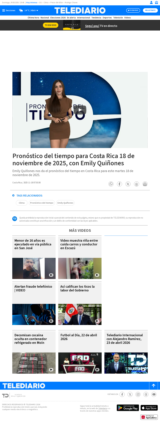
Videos (127, 17)
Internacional (83, 17)
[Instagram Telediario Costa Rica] (138, 394)
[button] (111, 184)
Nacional (45, 17)
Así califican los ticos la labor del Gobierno (77, 288)
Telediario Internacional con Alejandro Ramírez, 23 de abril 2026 (125, 339)
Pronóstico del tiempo (41, 203)
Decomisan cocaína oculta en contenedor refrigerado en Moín (30, 339)
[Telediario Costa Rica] (80, 10)
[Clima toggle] (28, 10)
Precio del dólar (56, 2)
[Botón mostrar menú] (9, 10)
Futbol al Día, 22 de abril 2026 (79, 337)
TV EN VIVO (133, 10)
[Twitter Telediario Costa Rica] (130, 394)
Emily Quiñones (65, 203)
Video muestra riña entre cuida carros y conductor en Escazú (79, 244)
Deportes (107, 17)
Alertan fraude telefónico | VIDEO (33, 288)
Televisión (118, 17)
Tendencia (96, 17)
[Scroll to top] (153, 386)
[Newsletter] (156, 3)
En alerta (71, 17)
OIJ (40, 2)
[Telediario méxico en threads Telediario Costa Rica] (145, 394)
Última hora (33, 17)
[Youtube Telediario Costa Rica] (153, 394)
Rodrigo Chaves (71, 2)
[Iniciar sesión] (151, 2)
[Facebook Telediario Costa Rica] (122, 394)
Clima (46, 2)
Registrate (150, 10)
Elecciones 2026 (58, 17)
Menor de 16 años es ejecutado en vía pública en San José (32, 244)
